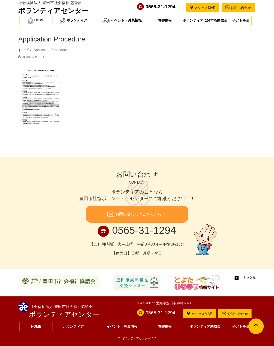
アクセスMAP (202, 7)
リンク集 (245, 278)
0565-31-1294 (160, 6)
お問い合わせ (238, 7)
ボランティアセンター (53, 11)
